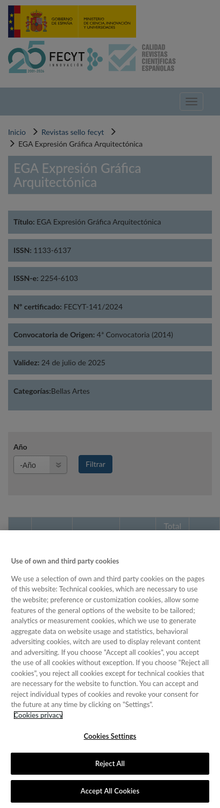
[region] (110, 669)
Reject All (110, 763)
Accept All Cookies (110, 791)
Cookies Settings (110, 736)
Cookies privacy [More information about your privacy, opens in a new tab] (37, 715)
